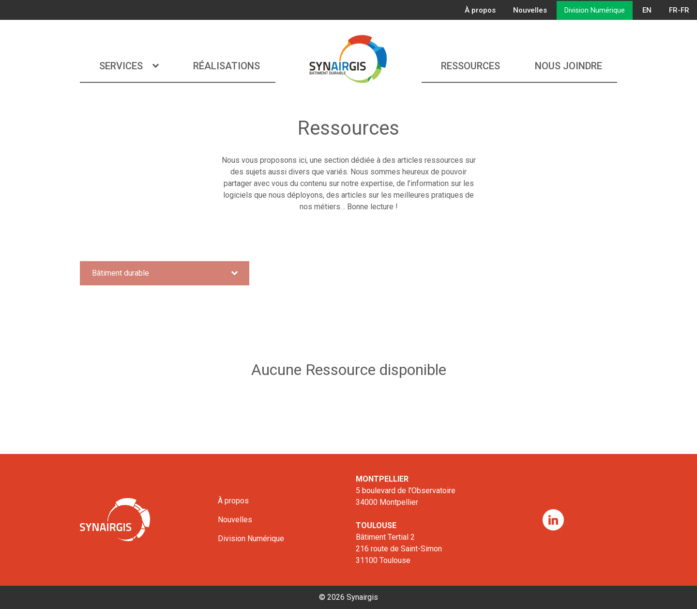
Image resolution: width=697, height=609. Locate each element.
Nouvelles (530, 10)
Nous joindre (568, 66)
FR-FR (679, 10)
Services (128, 66)
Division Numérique (594, 10)
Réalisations (226, 66)
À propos (480, 10)
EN (647, 10)
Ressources (470, 66)
